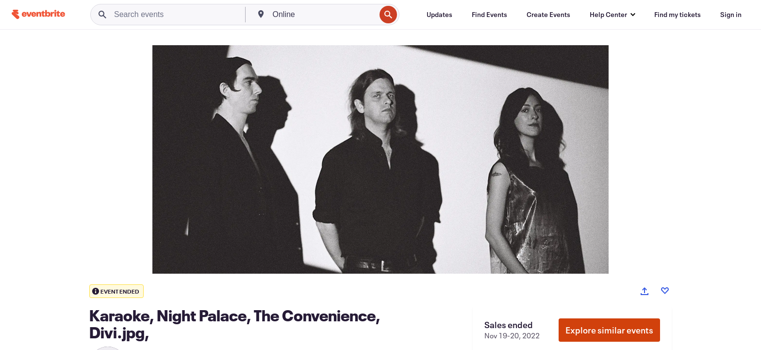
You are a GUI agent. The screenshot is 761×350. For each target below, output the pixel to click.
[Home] (38, 14)
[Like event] (665, 291)
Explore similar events (609, 330)
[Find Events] (489, 14)
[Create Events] (548, 14)
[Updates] (439, 14)
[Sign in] (730, 14)
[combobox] (323, 14)
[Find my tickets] (677, 14)
